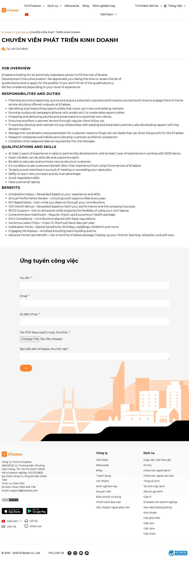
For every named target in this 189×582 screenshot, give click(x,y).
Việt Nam (108, 14)
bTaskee (7, 32)
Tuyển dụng (21, 32)
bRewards (72, 5)
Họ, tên (25, 278)
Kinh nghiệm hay (104, 5)
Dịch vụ (54, 6)
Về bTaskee (34, 6)
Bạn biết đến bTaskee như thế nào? (44, 349)
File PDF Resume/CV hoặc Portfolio (44, 332)
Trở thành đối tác (148, 6)
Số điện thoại (29, 314)
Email (24, 296)
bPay (86, 5)
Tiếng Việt (177, 6)
